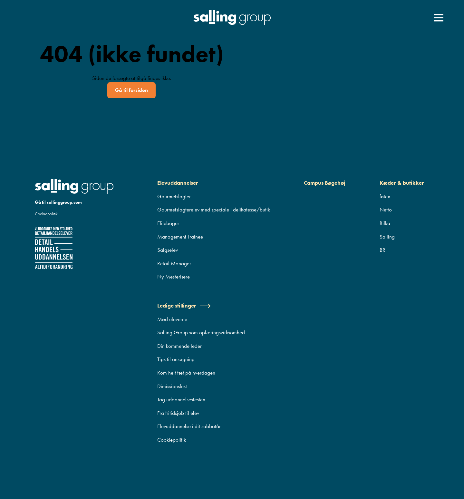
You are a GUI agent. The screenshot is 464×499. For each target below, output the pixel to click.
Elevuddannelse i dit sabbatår (189, 426)
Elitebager (168, 223)
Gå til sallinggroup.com (58, 202)
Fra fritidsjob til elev (178, 412)
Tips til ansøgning (176, 359)
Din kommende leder (179, 345)
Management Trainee (180, 236)
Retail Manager (174, 263)
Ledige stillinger (184, 305)
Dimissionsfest (172, 386)
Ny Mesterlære (173, 276)
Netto (386, 209)
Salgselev (167, 249)
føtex (385, 196)
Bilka (385, 223)
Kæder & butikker (402, 182)
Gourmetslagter (174, 196)
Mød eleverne (172, 319)
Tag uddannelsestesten (181, 399)
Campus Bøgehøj (324, 182)
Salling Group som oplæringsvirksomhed (201, 332)
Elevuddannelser (177, 182)
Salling (387, 236)
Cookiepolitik (46, 214)
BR (382, 249)
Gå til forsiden (131, 90)
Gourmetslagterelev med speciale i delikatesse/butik (213, 209)
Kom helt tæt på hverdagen (186, 372)
